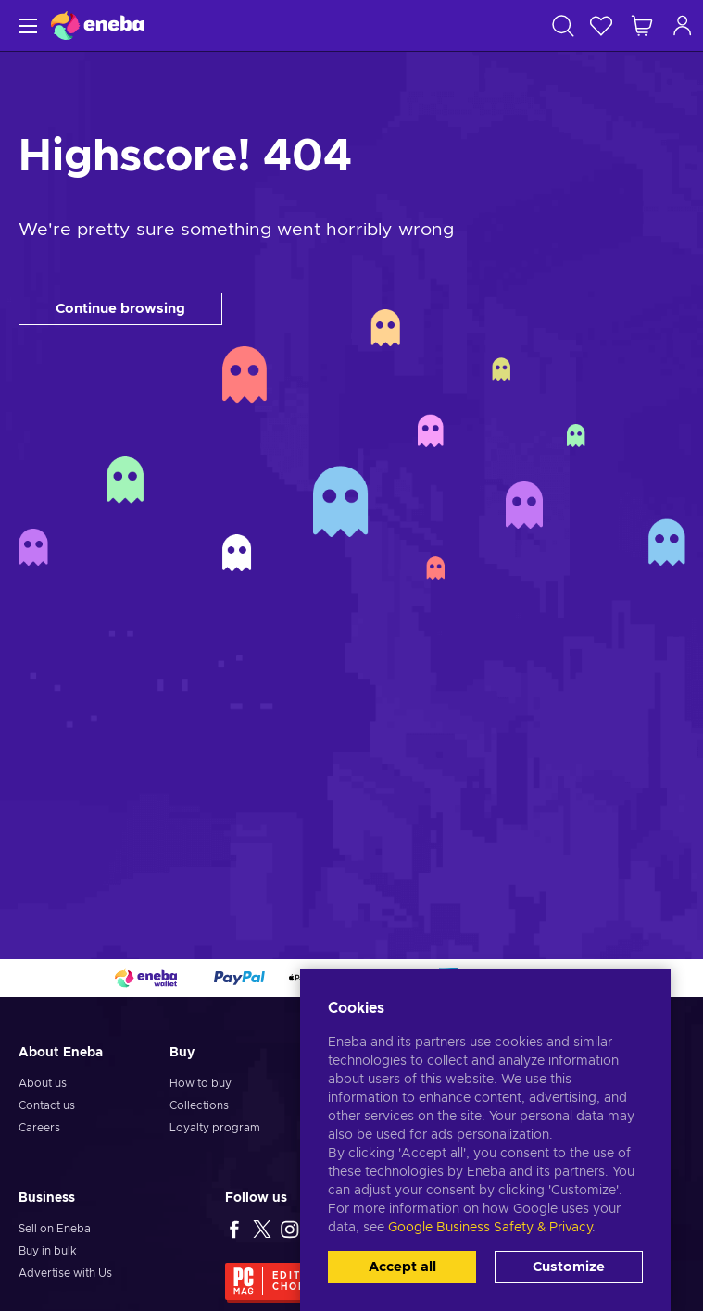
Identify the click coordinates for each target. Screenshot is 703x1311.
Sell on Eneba (55, 1228)
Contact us (47, 1105)
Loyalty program (214, 1127)
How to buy (200, 1083)
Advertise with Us (65, 1273)
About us (43, 1083)
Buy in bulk (48, 1250)
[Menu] (25, 25)
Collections (199, 1105)
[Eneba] (97, 25)
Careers (39, 1127)
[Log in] (682, 25)
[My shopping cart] (641, 25)
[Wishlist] (601, 25)
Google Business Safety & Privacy (490, 1227)
